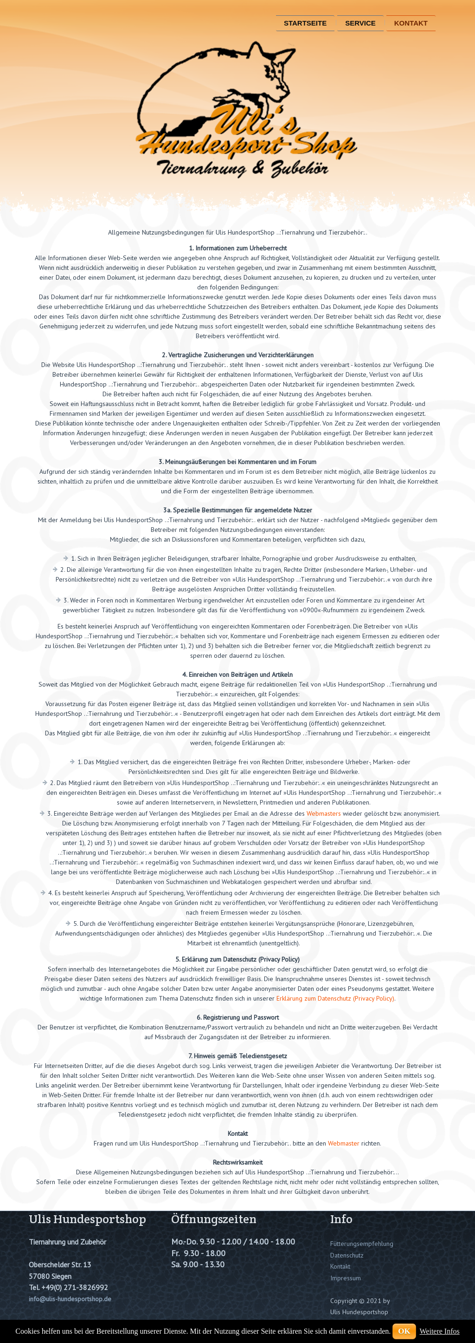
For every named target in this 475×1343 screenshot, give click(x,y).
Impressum (345, 1278)
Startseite (305, 23)
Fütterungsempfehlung (361, 1243)
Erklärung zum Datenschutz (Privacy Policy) (335, 998)
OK (404, 1331)
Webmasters (324, 813)
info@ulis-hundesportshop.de (70, 1299)
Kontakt (411, 23)
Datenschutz (347, 1255)
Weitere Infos (440, 1331)
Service (360, 23)
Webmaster (343, 1143)
